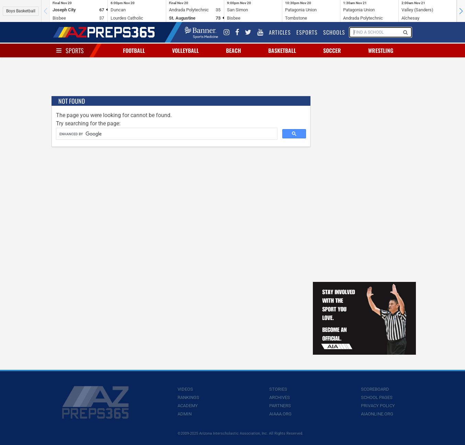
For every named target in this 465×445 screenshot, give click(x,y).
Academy (188, 405)
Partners (280, 405)
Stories (278, 389)
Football (134, 50)
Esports (307, 32)
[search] (166, 134)
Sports (75, 50)
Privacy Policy (378, 405)
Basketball (282, 50)
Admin (185, 414)
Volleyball (185, 50)
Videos (185, 389)
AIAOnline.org (377, 414)
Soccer (332, 50)
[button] (461, 11)
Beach (233, 50)
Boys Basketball (20, 11)
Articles (280, 32)
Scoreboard (375, 389)
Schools (334, 32)
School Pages (377, 397)
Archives (279, 397)
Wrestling (380, 50)
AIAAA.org (280, 414)
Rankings (188, 397)
